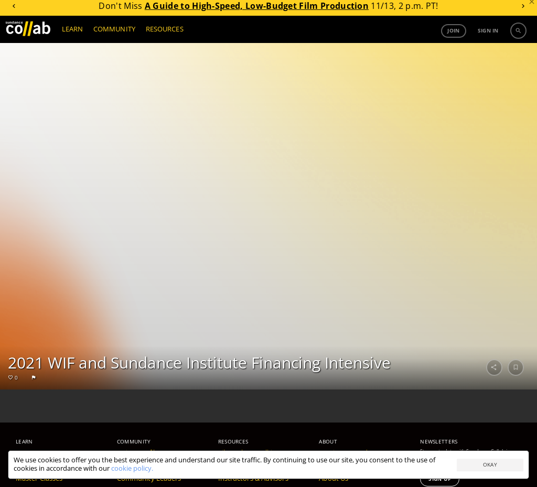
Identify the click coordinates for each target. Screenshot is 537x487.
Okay (490, 464)
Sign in (488, 34)
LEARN (72, 32)
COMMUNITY (114, 32)
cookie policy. (132, 468)
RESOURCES (165, 32)
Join (453, 34)
